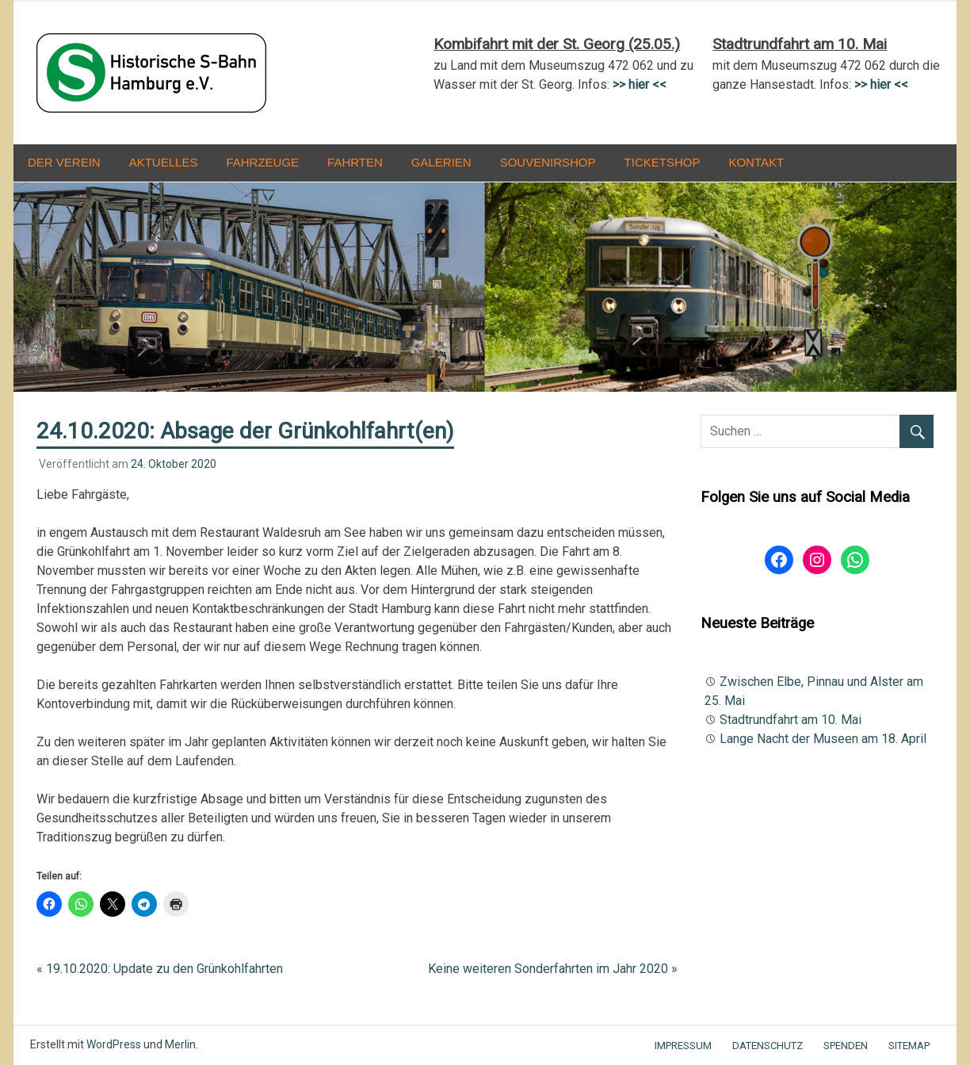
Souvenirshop (548, 162)
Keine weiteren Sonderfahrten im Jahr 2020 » (553, 968)
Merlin (180, 1044)
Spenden (845, 1046)
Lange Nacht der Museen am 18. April (823, 738)
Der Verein (64, 162)
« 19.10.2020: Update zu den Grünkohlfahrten (159, 968)
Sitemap (909, 1046)
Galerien (441, 162)
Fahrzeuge (262, 162)
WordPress (113, 1044)
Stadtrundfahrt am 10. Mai (790, 719)
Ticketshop (662, 162)
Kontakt (756, 162)
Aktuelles (163, 162)
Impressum (683, 1046)
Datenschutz (767, 1046)
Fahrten (355, 162)
